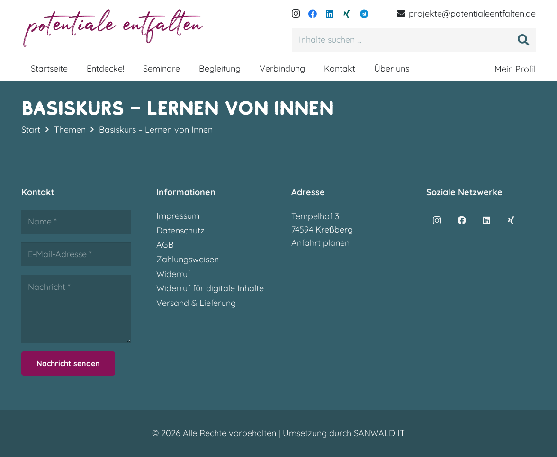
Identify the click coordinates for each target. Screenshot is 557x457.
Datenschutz (180, 230)
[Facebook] (312, 13)
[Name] (76, 221)
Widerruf (173, 274)
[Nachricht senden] (68, 363)
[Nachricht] (76, 309)
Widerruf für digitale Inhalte (210, 288)
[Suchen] (523, 39)
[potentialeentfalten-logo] (114, 28)
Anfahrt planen (320, 242)
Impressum (177, 215)
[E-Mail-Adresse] (76, 254)
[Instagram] (295, 13)
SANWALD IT (379, 433)
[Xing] (346, 13)
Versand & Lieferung (196, 302)
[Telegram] (363, 13)
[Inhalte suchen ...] (414, 40)
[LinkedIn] (329, 13)
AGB (165, 244)
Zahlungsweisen (187, 259)
